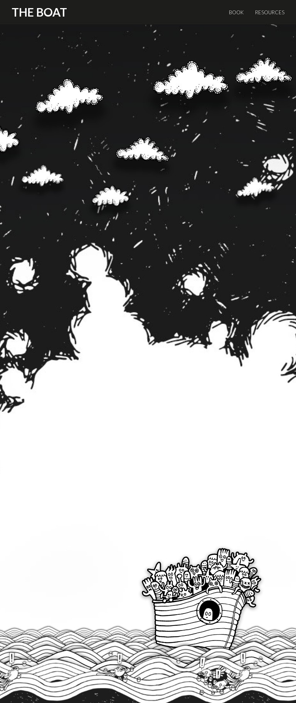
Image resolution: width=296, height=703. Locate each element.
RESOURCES (269, 12)
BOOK (236, 12)
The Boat (39, 12)
